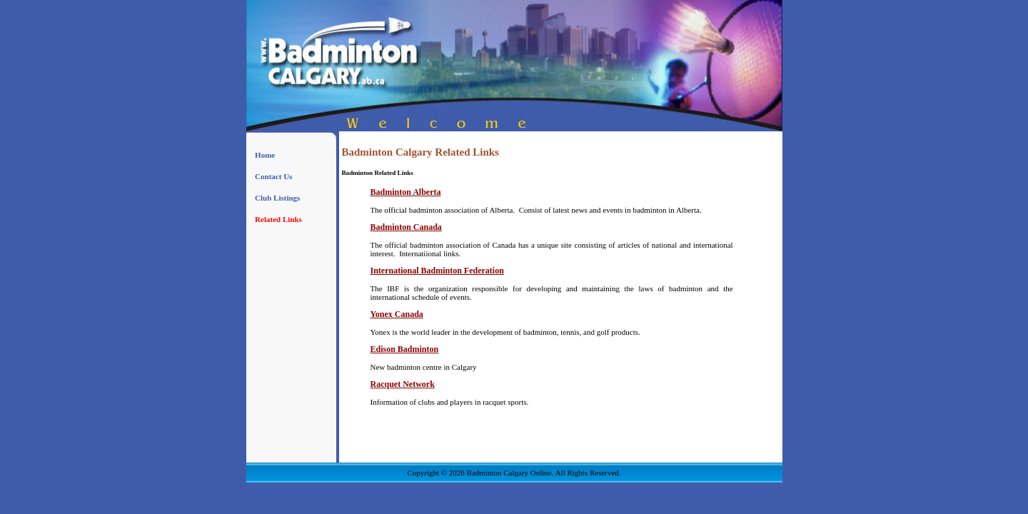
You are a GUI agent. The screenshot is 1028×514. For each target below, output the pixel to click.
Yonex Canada (397, 314)
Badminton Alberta (406, 192)
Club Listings (277, 197)
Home (265, 155)
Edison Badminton (405, 349)
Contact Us (273, 176)
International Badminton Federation (437, 271)
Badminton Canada (406, 227)
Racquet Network (403, 384)
